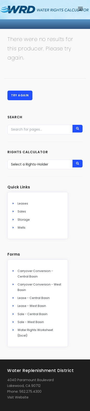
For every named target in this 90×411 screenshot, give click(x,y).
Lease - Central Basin (34, 298)
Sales (22, 211)
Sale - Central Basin (33, 314)
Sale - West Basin (31, 322)
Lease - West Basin (32, 306)
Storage (24, 220)
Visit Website (18, 397)
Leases (23, 203)
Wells (21, 227)
